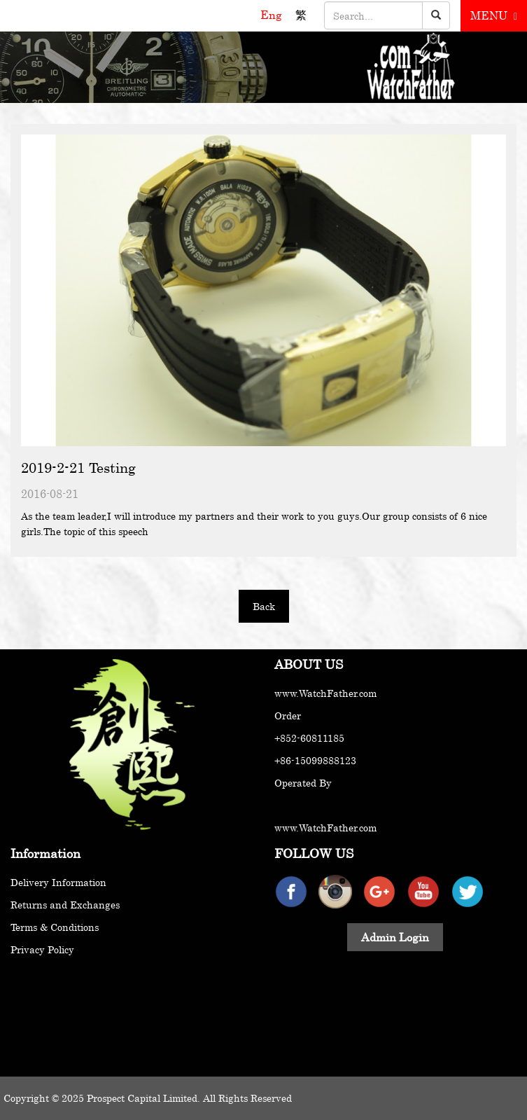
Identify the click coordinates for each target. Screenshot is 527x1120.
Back (264, 606)
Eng (272, 15)
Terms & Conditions (54, 927)
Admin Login (395, 937)
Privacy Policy (42, 949)
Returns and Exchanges (65, 905)
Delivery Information (58, 882)
